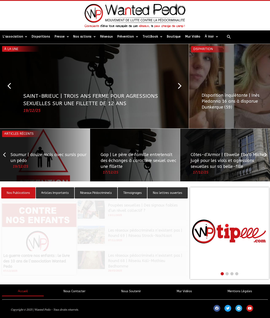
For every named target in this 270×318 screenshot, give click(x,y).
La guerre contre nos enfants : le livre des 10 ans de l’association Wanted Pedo (36, 261)
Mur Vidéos (184, 291)
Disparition (203, 49)
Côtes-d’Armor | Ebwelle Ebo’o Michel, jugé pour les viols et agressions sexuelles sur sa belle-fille (229, 160)
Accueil (23, 291)
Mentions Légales (240, 291)
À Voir (211, 36)
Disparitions (41, 36)
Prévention (127, 36)
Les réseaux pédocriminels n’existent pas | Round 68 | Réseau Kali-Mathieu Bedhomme (145, 260)
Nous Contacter (74, 291)
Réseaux (106, 36)
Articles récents (19, 134)
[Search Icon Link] (229, 36)
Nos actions (84, 36)
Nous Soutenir (131, 291)
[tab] (18, 192)
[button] (11, 86)
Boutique (174, 36)
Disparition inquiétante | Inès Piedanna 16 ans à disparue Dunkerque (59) (230, 101)
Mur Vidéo (192, 36)
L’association (15, 36)
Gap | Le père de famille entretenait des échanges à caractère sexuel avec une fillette (138, 160)
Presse (62, 36)
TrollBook (152, 36)
